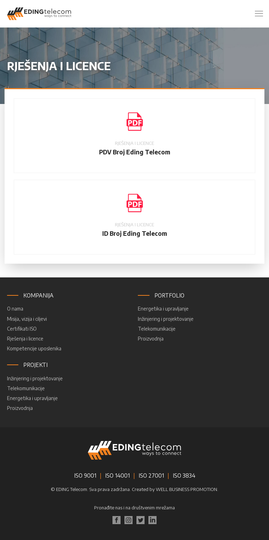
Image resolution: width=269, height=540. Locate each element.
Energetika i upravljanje (163, 309)
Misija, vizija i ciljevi (27, 319)
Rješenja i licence (25, 339)
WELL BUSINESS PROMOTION (186, 489)
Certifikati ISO (22, 329)
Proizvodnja (151, 339)
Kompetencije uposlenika (34, 348)
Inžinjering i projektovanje (166, 319)
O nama (15, 309)
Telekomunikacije (157, 329)
